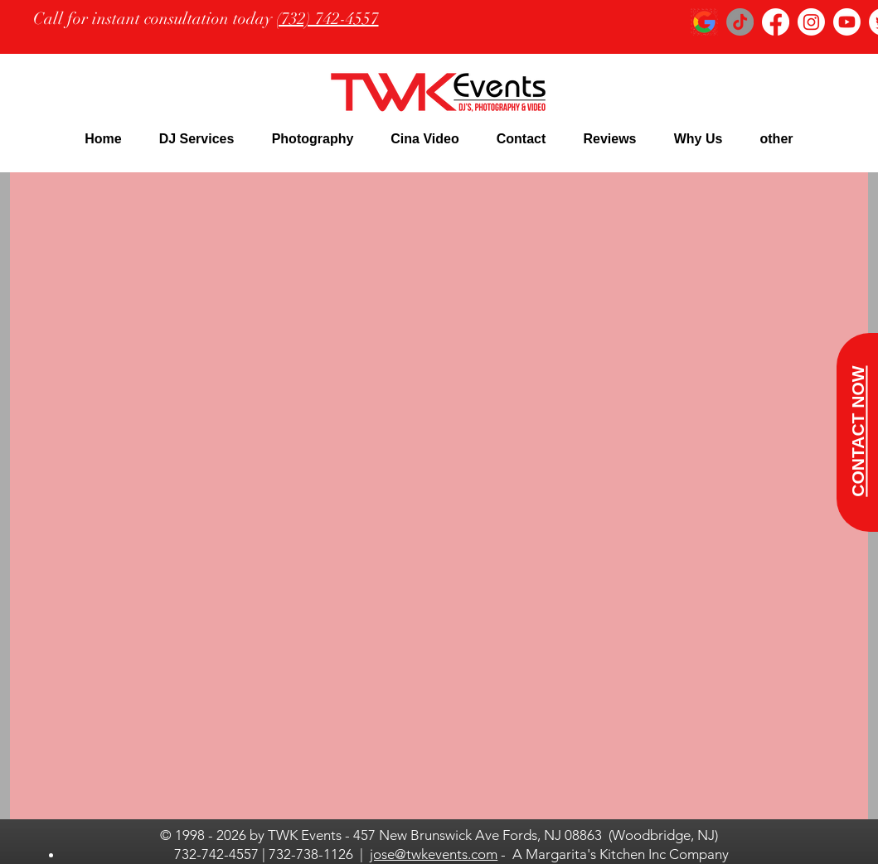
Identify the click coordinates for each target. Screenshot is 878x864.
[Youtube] (847, 22)
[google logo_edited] (704, 22)
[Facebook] (775, 22)
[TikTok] (740, 22)
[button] (196, 138)
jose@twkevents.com (433, 854)
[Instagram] (811, 22)
